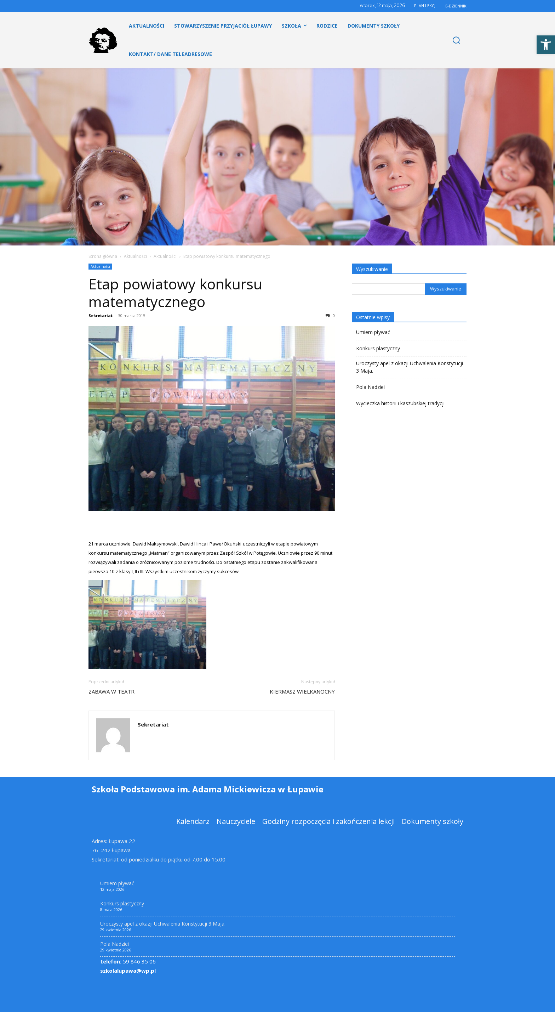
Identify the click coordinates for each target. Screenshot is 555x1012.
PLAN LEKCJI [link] (425, 5)
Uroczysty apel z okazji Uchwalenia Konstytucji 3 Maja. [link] (409, 367)
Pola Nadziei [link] (370, 387)
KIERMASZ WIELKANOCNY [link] (302, 691)
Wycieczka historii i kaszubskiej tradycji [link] (400, 403)
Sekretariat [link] (100, 315)
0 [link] (330, 315)
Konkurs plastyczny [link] (378, 348)
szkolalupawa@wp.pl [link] (128, 970)
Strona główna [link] (102, 256)
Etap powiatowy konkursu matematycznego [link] (175, 292)
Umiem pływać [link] (373, 332)
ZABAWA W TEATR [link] (111, 691)
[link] (546, 44)
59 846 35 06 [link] (128, 961)
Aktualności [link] (135, 256)
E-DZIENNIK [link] (456, 6)
